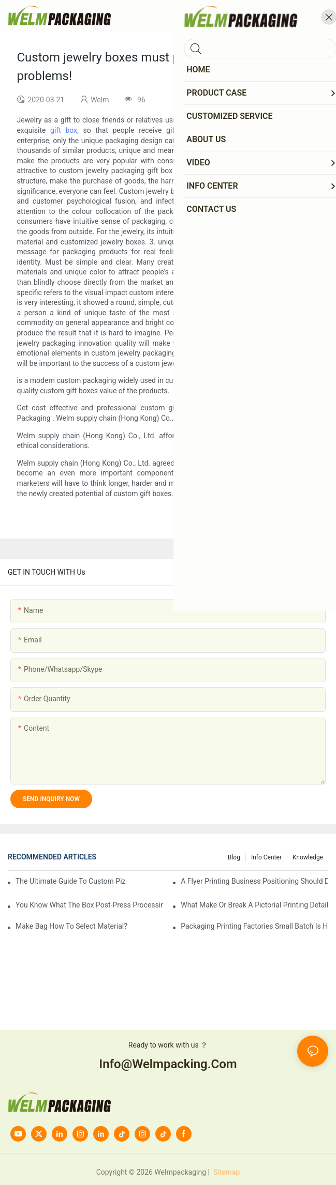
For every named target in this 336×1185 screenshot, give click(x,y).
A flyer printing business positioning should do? (254, 881)
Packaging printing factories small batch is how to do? (254, 926)
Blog (234, 857)
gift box (63, 130)
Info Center (266, 857)
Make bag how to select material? (71, 926)
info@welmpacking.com (168, 1064)
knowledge (308, 857)
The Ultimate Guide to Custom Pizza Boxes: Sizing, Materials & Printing (71, 881)
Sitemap (225, 1172)
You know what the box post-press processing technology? (89, 905)
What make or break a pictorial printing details (254, 905)
